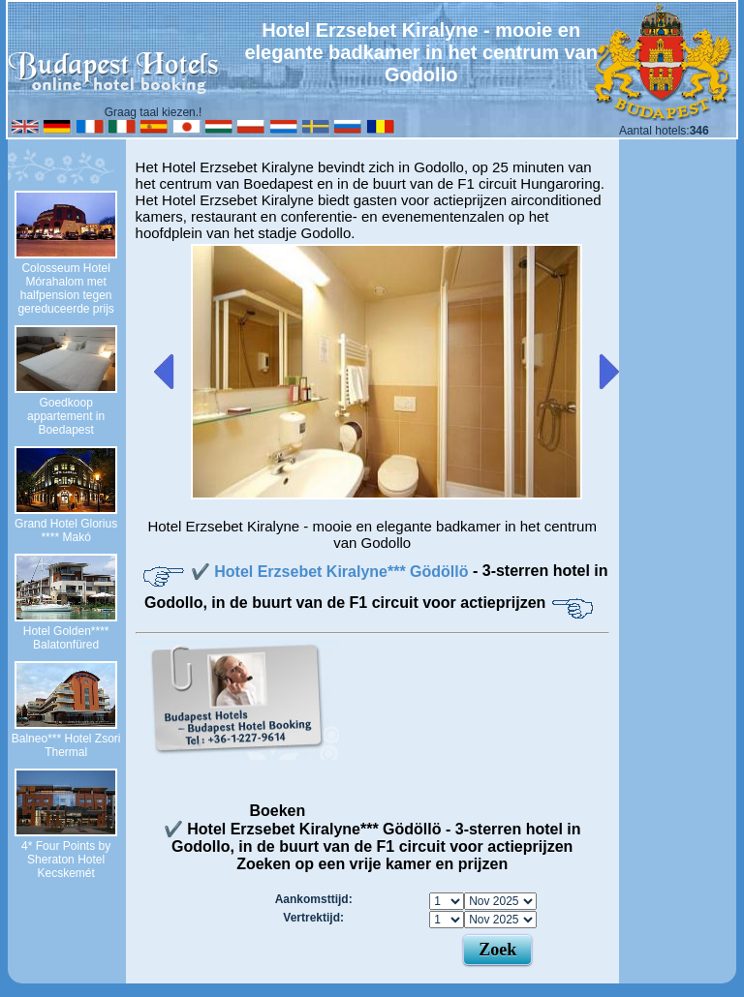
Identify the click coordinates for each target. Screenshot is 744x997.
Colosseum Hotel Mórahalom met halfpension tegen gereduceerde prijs (65, 288)
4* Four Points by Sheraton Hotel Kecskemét (65, 859)
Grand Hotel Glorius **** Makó (66, 530)
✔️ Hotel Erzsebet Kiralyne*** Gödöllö (332, 571)
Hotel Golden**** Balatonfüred (66, 637)
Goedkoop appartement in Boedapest (66, 416)
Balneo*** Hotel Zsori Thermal (66, 745)
